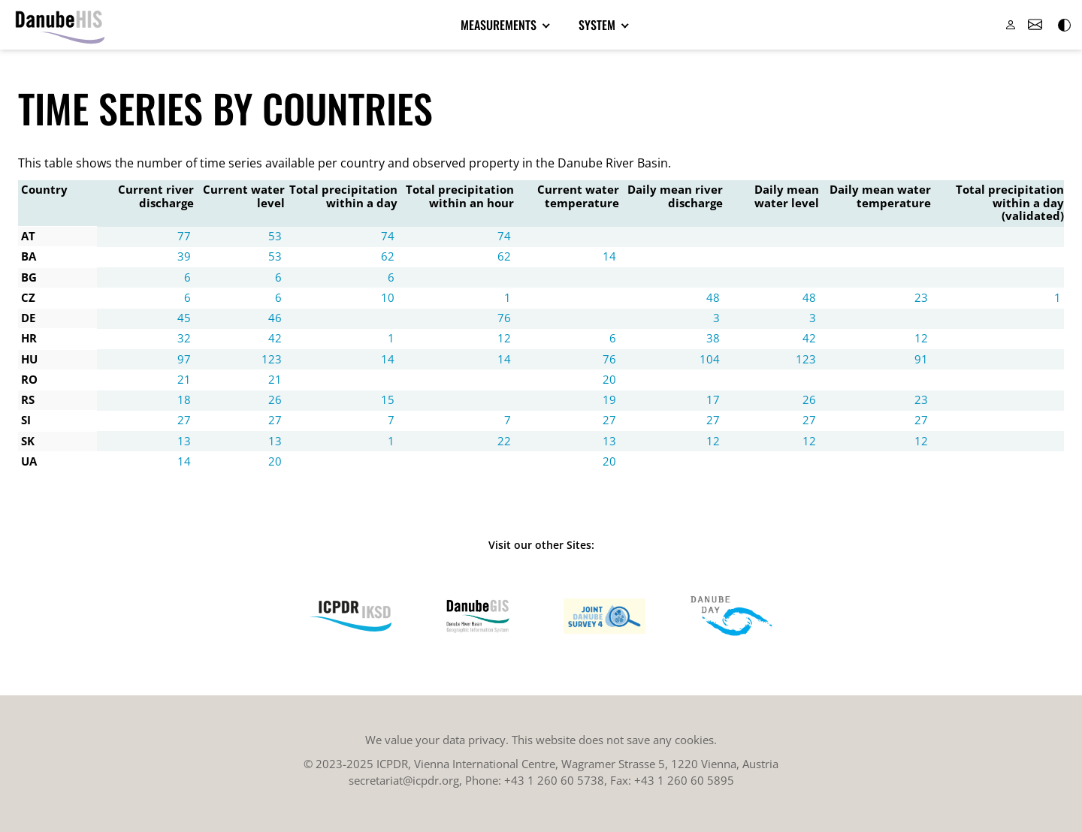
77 (184, 235)
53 (275, 235)
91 (921, 358)
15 (387, 399)
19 (609, 399)
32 (184, 337)
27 (184, 419)
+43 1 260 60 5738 (554, 780)
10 (387, 297)
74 (387, 235)
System (598, 25)
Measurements (500, 25)
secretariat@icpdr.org (404, 780)
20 (609, 379)
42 (275, 337)
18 (184, 399)
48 (713, 297)
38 (713, 337)
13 (184, 440)
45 (184, 317)
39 (184, 256)
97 (184, 358)
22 (504, 440)
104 (710, 358)
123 (271, 358)
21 (184, 379)
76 (504, 317)
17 (713, 399)
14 (609, 256)
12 (504, 337)
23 (921, 297)
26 (275, 399)
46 (275, 317)
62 (387, 256)
